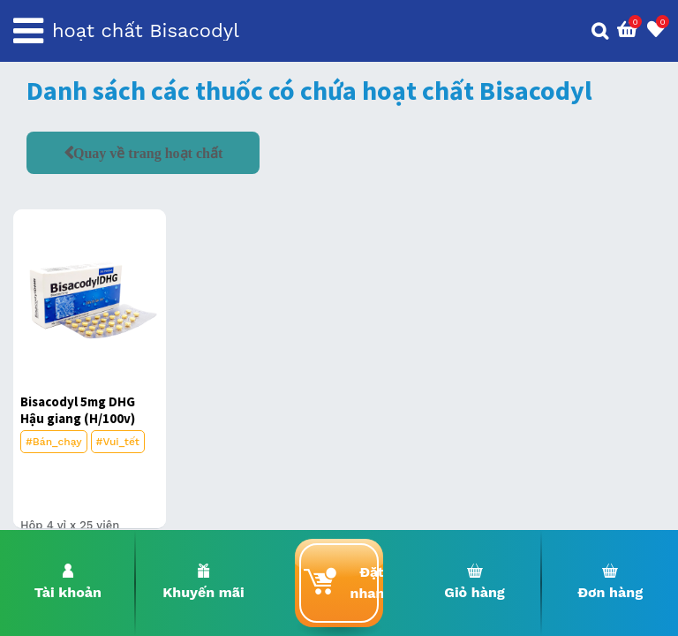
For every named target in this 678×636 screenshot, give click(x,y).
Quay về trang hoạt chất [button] (147, 153)
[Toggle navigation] (28, 31)
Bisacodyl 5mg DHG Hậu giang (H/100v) (77, 410)
